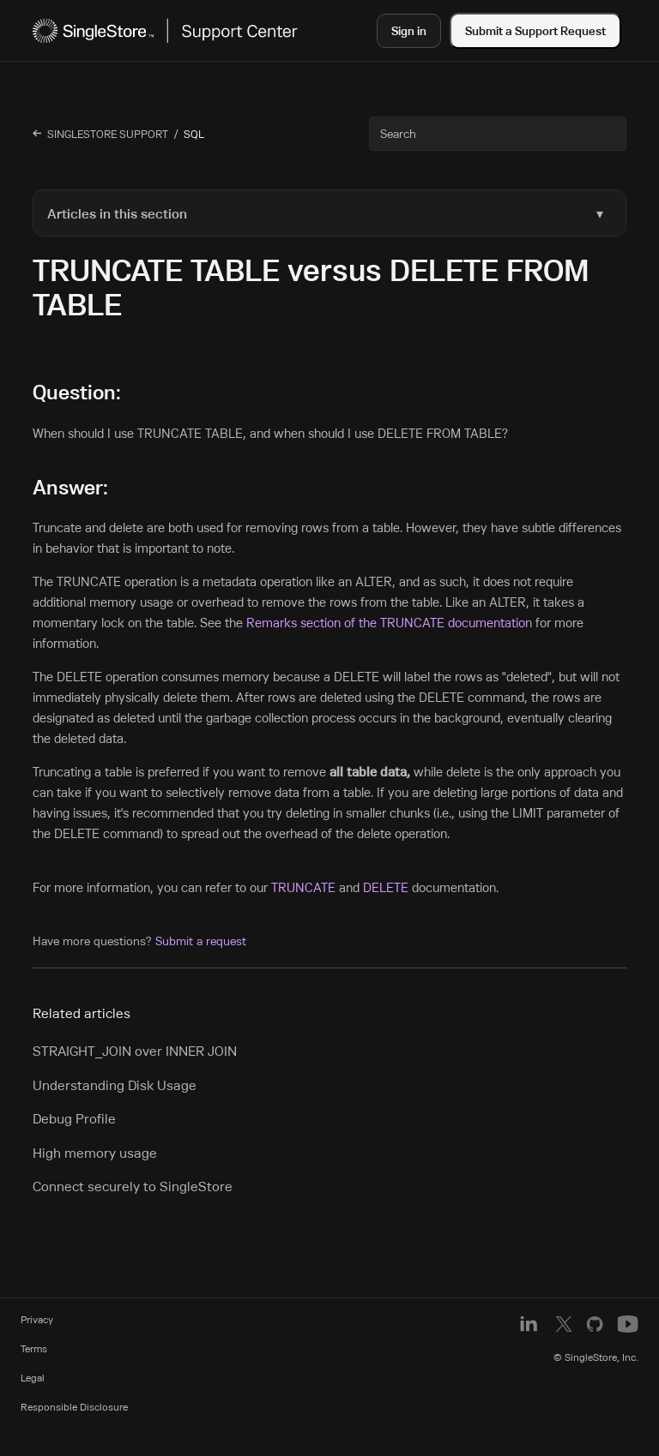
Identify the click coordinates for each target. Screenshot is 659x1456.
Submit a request (200, 941)
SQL (194, 134)
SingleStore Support (107, 134)
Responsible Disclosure (74, 1406)
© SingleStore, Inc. (595, 1357)
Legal (33, 1377)
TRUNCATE (303, 887)
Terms (34, 1348)
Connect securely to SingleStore (133, 1186)
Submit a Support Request (535, 30)
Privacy (37, 1319)
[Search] (497, 134)
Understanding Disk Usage (114, 1084)
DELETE (385, 887)
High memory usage (95, 1152)
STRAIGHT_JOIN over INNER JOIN (135, 1050)
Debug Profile (74, 1118)
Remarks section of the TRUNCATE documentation (389, 622)
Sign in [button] (408, 30)
